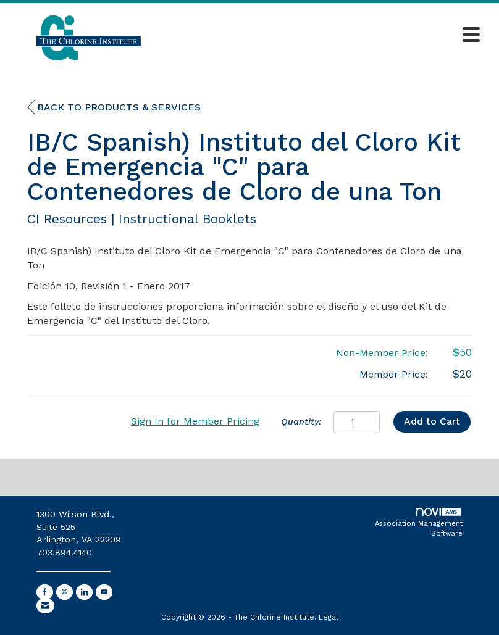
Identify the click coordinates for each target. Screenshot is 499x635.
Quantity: (301, 421)
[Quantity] (356, 422)
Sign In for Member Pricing (195, 421)
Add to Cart (432, 421)
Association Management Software (419, 522)
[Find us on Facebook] (44, 592)
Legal (328, 617)
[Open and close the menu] (327, 36)
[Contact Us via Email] (45, 605)
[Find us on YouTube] (104, 592)
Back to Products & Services (114, 107)
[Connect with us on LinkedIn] (84, 592)
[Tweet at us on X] (64, 592)
